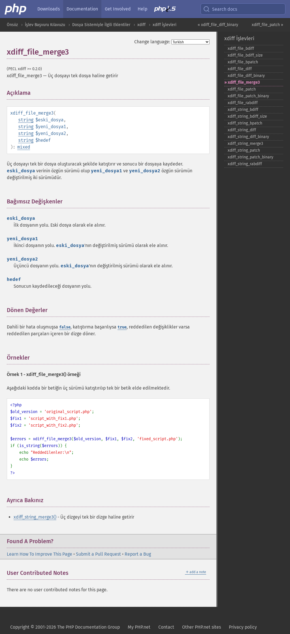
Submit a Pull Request (98, 554)
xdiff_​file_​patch (242, 89)
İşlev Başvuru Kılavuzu (45, 24)
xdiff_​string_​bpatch (245, 123)
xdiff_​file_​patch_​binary (248, 96)
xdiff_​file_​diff (240, 68)
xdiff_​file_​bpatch (243, 62)
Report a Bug (138, 554)
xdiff (141, 24)
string (25, 119)
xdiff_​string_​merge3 (245, 143)
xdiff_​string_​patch (244, 150)
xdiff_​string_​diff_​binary (248, 136)
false (65, 327)
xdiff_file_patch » (267, 24)
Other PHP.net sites (201, 627)
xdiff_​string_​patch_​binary (250, 157)
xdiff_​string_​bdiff (243, 109)
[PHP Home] (16, 9)
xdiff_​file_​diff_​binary (246, 75)
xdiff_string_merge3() (35, 517)
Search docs (220, 9)
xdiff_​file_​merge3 (244, 82)
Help (142, 9)
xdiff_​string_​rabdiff (245, 164)
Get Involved (118, 9)
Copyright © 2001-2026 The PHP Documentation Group (65, 627)
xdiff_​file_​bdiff (241, 48)
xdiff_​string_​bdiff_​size (247, 116)
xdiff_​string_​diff (242, 130)
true (122, 327)
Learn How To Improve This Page (39, 554)
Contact (166, 627)
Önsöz (12, 24)
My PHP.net (139, 627)
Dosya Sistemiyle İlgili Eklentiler (101, 24)
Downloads (48, 9)
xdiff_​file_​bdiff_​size (245, 55)
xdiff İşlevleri (164, 24)
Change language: (152, 41)
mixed (23, 147)
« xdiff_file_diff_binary (218, 24)
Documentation (82, 9)
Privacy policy (243, 627)
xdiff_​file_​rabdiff (243, 102)
